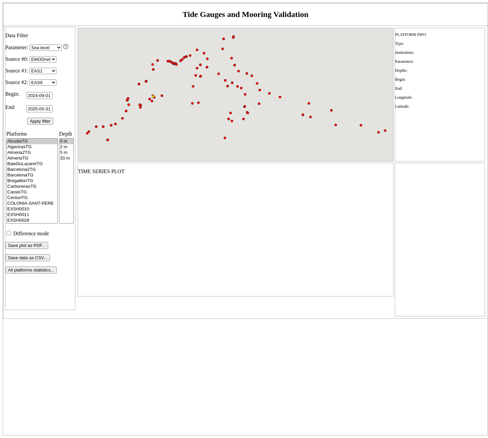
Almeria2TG (32, 153)
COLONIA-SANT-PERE (32, 203)
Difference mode (28, 233)
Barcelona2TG (32, 169)
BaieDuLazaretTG (32, 164)
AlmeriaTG (32, 158)
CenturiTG (32, 198)
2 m (66, 147)
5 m (66, 153)
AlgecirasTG (32, 147)
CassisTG (32, 192)
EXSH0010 (32, 209)
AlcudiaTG (32, 141)
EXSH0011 (32, 215)
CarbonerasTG (32, 186)
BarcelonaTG (32, 175)
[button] (89, 131)
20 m (66, 158)
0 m (66, 141)
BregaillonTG (32, 181)
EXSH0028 (32, 220)
